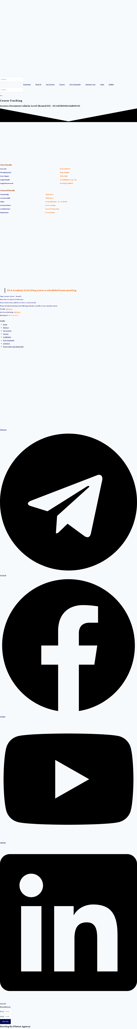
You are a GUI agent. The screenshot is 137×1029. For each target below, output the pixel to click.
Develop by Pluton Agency (15, 1026)
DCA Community (75, 84)
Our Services (50, 84)
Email (2, 1016)
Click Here (49, 194)
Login (102, 84)
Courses (62, 84)
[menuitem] (111, 84)
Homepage (27, 84)
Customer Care (90, 84)
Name (2, 1011)
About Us (38, 84)
